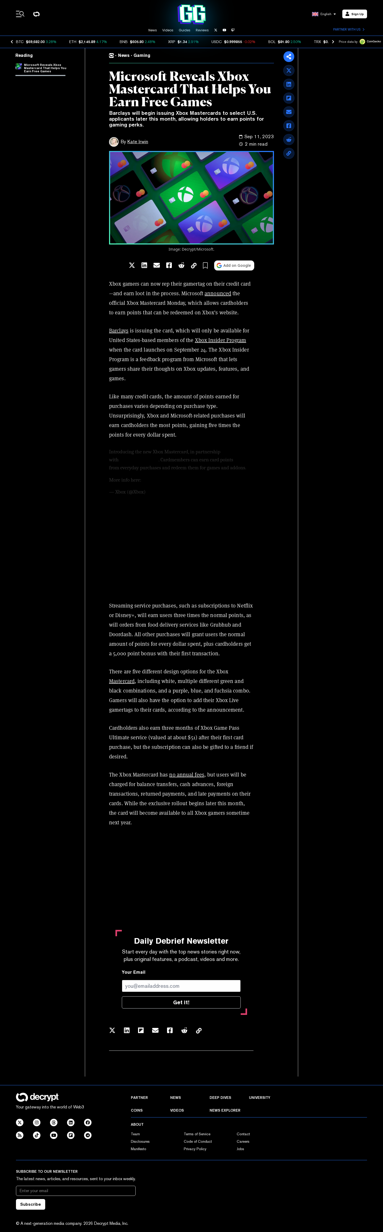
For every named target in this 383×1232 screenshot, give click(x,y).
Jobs (240, 1149)
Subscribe (30, 1204)
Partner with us (348, 29)
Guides (184, 30)
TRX (317, 42)
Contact (243, 1134)
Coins (137, 1110)
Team (135, 1134)
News (152, 30)
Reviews (202, 30)
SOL (272, 42)
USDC (216, 42)
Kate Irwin (137, 141)
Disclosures (140, 1141)
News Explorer (225, 1110)
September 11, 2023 (166, 492)
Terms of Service (197, 1134)
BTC (20, 42)
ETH (72, 42)
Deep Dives (220, 1097)
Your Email (133, 972)
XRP (171, 42)
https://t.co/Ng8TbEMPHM (171, 480)
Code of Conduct (198, 1141)
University (259, 1097)
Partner (139, 1097)
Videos (167, 30)
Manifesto (138, 1149)
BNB (124, 42)
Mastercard (122, 681)
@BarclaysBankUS (139, 460)
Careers (243, 1141)
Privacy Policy (195, 1149)
